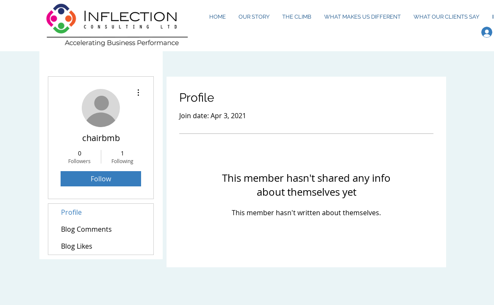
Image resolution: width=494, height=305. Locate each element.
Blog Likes (76, 246)
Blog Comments (86, 229)
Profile (71, 212)
